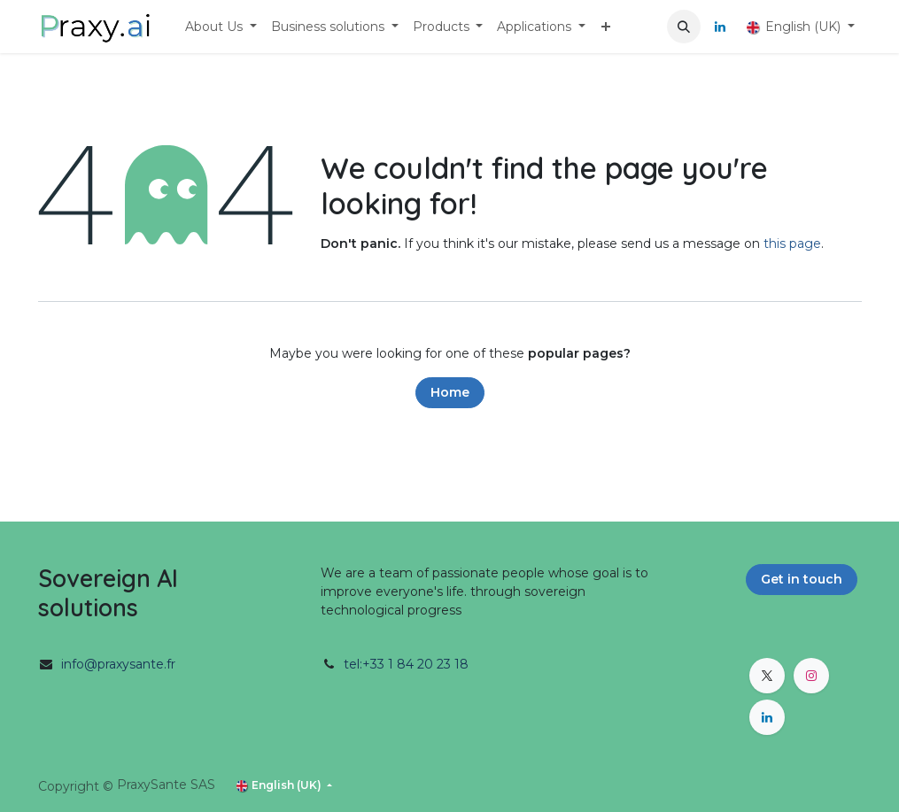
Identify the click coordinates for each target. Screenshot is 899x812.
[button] (684, 26)
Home (449, 392)
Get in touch (801, 579)
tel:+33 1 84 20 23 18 (406, 664)
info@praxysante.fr (118, 664)
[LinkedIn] (720, 26)
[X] (767, 675)
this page (792, 243)
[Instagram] (811, 675)
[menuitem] (221, 27)
